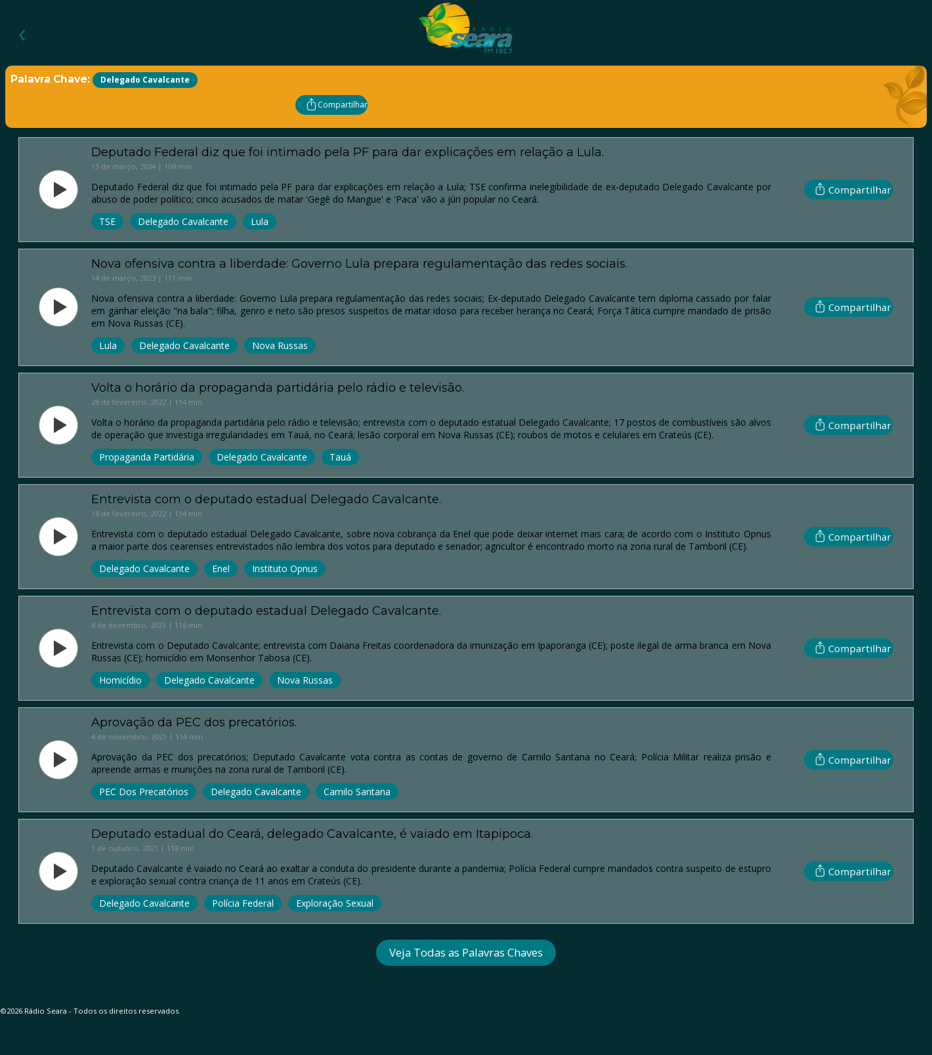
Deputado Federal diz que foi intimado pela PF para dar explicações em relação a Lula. (347, 151)
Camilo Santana (357, 791)
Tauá (340, 457)
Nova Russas (280, 345)
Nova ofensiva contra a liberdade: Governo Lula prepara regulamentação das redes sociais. (359, 263)
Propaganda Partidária (146, 457)
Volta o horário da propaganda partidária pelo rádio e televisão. (277, 387)
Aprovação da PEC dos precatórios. (194, 722)
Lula (259, 221)
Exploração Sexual (334, 903)
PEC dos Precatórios (143, 791)
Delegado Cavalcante (183, 221)
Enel (221, 568)
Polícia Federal (243, 903)
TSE (107, 221)
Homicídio (120, 680)
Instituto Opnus (285, 568)
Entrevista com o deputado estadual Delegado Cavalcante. (266, 499)
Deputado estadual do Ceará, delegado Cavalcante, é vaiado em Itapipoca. (312, 833)
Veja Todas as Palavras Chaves (466, 952)
